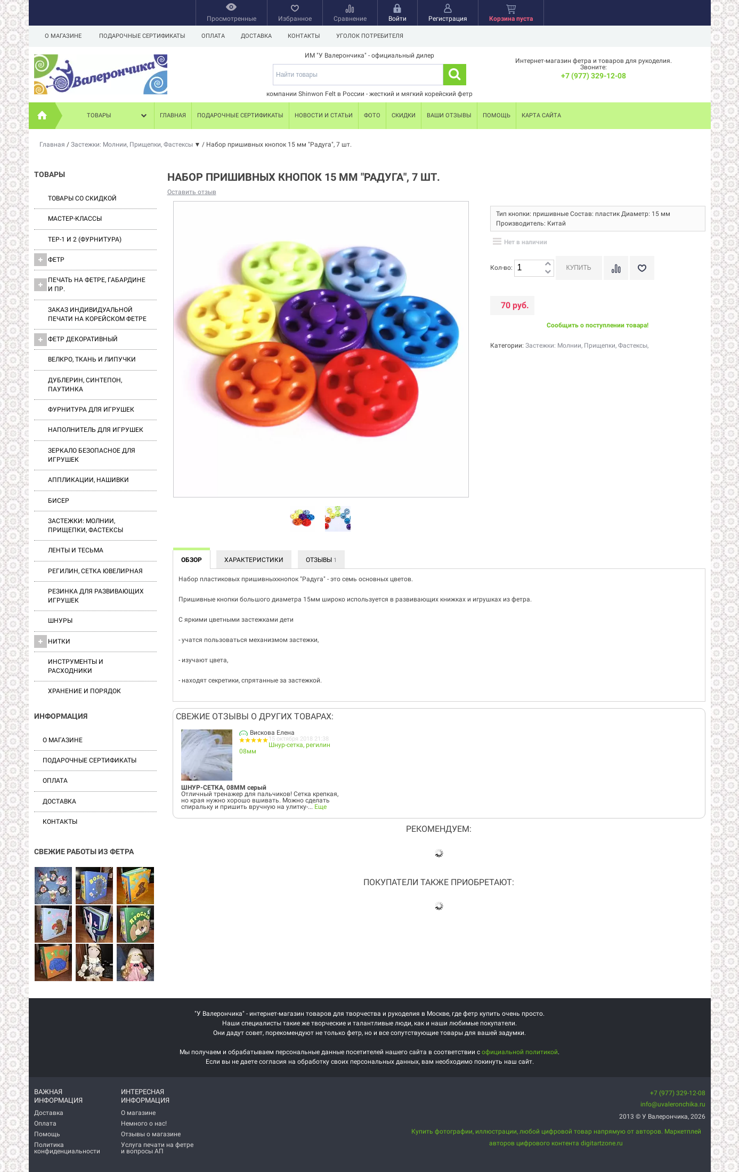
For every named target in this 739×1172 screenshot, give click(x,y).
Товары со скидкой (82, 198)
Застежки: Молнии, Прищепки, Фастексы (85, 525)
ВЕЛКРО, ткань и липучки (92, 359)
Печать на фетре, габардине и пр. (89, 284)
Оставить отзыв (191, 192)
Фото (372, 115)
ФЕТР (49, 259)
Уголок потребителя (376, 36)
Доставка (259, 36)
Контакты (309, 36)
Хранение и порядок (84, 691)
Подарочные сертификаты (142, 36)
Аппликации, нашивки (88, 480)
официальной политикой (520, 1052)
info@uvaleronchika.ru (672, 1104)
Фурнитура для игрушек (91, 409)
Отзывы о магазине (151, 1134)
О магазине (63, 36)
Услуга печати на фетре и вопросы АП (157, 1148)
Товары (118, 115)
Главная (173, 115)
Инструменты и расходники (75, 666)
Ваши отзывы (449, 115)
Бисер (58, 500)
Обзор (191, 560)
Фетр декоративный (76, 339)
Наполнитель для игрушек (95, 430)
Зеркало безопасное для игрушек (91, 455)
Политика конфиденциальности (67, 1148)
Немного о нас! (144, 1123)
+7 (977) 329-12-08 (593, 75)
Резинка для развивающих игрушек (96, 596)
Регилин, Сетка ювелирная (95, 571)
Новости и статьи (324, 115)
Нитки (52, 641)
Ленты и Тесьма (75, 550)
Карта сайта (541, 115)
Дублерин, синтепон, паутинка (85, 384)
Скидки (404, 115)
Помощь (496, 115)
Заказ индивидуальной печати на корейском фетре (97, 314)
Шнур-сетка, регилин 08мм (285, 748)
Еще (320, 806)
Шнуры (60, 620)
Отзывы (321, 560)
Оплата (214, 36)
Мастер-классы (75, 218)
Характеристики (253, 560)
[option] (302, 519)
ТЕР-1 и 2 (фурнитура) (84, 239)
